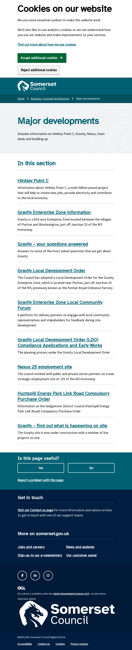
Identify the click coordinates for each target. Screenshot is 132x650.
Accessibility (24, 644)
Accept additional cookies (39, 58)
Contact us (44, 644)
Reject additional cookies (39, 70)
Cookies (60, 644)
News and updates (80, 547)
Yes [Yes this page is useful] (40, 468)
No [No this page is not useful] (91, 468)
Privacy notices (79, 644)
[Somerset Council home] (36, 86)
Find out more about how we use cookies (46, 44)
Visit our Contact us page (35, 510)
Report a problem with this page (40, 480)
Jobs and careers (31, 547)
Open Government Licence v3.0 (71, 593)
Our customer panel (81, 555)
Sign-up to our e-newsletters (40, 555)
